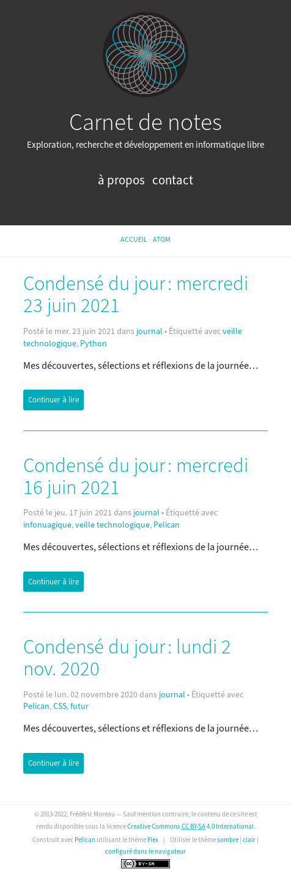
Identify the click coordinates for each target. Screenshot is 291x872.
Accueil (133, 239)
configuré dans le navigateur (145, 851)
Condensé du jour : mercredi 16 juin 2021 (135, 477)
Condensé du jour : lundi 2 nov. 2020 (127, 658)
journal (149, 331)
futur (79, 706)
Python (93, 344)
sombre (227, 840)
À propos (122, 180)
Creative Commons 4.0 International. (191, 826)
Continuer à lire (53, 399)
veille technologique (112, 525)
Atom (162, 239)
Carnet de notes (145, 123)
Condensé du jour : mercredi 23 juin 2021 (135, 295)
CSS (60, 706)
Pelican (166, 525)
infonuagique (47, 525)
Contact (172, 180)
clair (249, 840)
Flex (152, 840)
